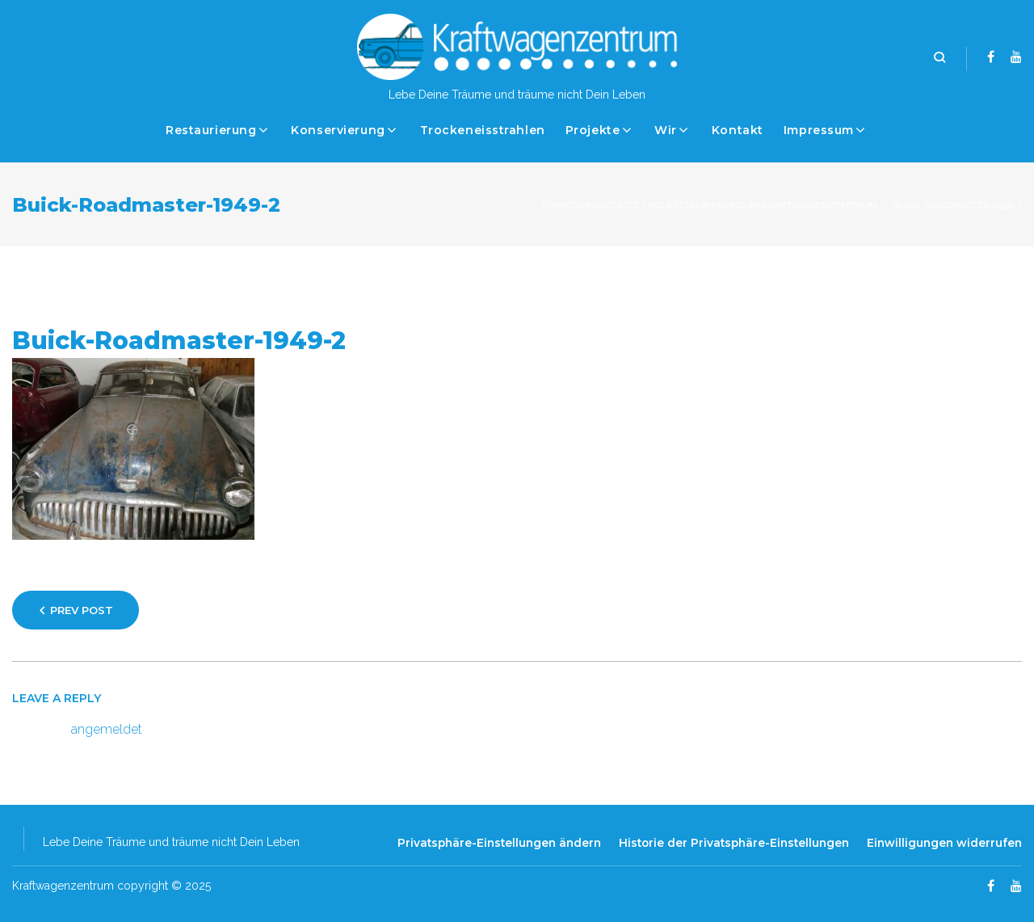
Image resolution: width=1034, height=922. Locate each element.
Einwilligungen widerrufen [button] (944, 842)
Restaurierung (211, 130)
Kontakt (737, 130)
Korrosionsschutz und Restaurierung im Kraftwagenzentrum (709, 205)
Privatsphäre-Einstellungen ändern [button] (499, 842)
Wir (665, 130)
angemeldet (106, 729)
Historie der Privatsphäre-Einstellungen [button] (734, 842)
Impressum (819, 130)
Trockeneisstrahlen (482, 130)
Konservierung (338, 130)
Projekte (592, 130)
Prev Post (81, 610)
